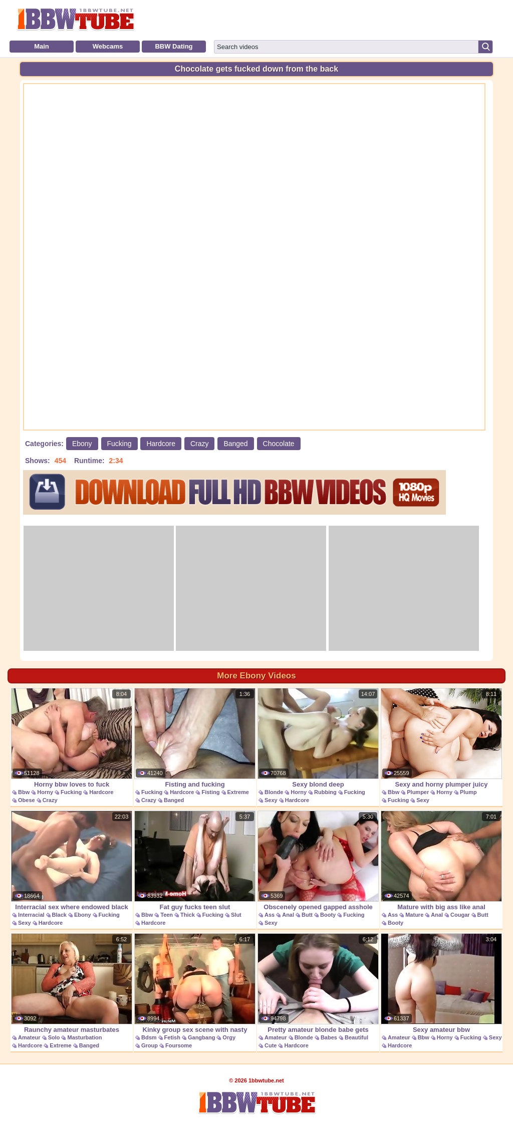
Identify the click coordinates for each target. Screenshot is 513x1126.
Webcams (108, 46)
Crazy (199, 444)
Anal (288, 915)
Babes (329, 1037)
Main (41, 46)
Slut (236, 915)
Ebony (82, 444)
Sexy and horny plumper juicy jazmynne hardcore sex (441, 743)
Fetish (172, 1037)
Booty (328, 915)
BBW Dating (173, 46)
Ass (270, 915)
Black (59, 915)
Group (149, 1045)
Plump (468, 792)
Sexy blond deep (318, 738)
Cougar (460, 915)
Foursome (178, 1045)
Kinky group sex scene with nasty (194, 983)
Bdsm (149, 1037)
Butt (307, 915)
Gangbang (201, 1037)
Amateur (29, 1037)
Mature (414, 915)
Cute (271, 1045)
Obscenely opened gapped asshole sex (318, 866)
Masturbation (84, 1037)
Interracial (31, 915)
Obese (26, 800)
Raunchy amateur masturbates (71, 983)
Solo (54, 1037)
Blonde (274, 792)
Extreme (238, 792)
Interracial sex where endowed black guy (71, 866)
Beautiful (356, 1037)
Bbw (24, 792)
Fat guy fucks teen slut (194, 861)
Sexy (271, 800)
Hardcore (160, 444)
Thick (187, 915)
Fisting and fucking (194, 738)
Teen (166, 915)
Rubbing (325, 792)
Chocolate (279, 444)
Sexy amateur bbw (441, 983)
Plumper (418, 792)
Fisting (210, 792)
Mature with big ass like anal (441, 861)
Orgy (228, 1037)
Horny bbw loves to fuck (71, 738)
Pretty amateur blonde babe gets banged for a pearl (318, 988)
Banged (235, 444)
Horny (45, 792)
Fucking (119, 444)
